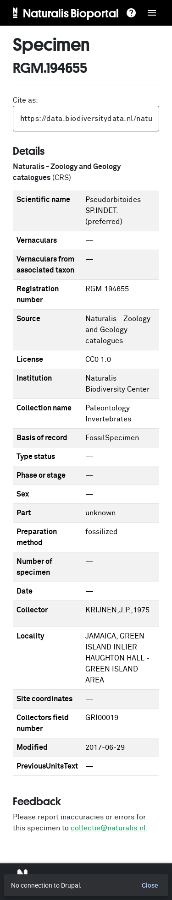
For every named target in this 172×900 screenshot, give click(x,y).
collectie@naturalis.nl (108, 828)
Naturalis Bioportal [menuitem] (71, 12)
